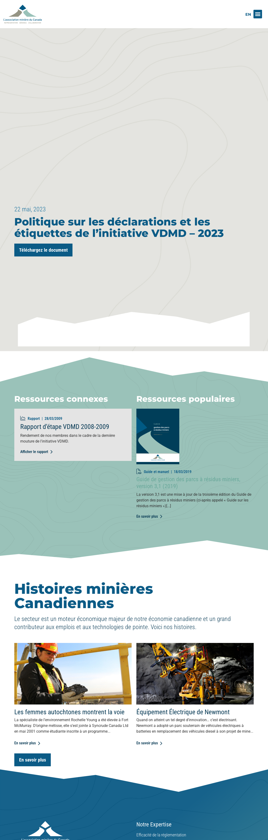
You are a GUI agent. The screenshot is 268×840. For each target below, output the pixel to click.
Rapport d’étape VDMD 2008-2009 (64, 438)
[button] (257, 14)
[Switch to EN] (248, 14)
